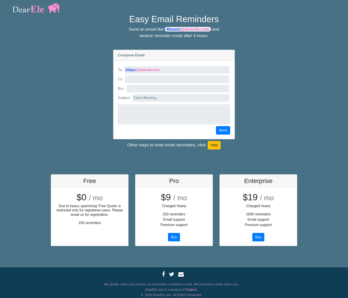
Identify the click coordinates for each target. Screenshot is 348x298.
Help (214, 145)
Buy (174, 237)
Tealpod (190, 289)
